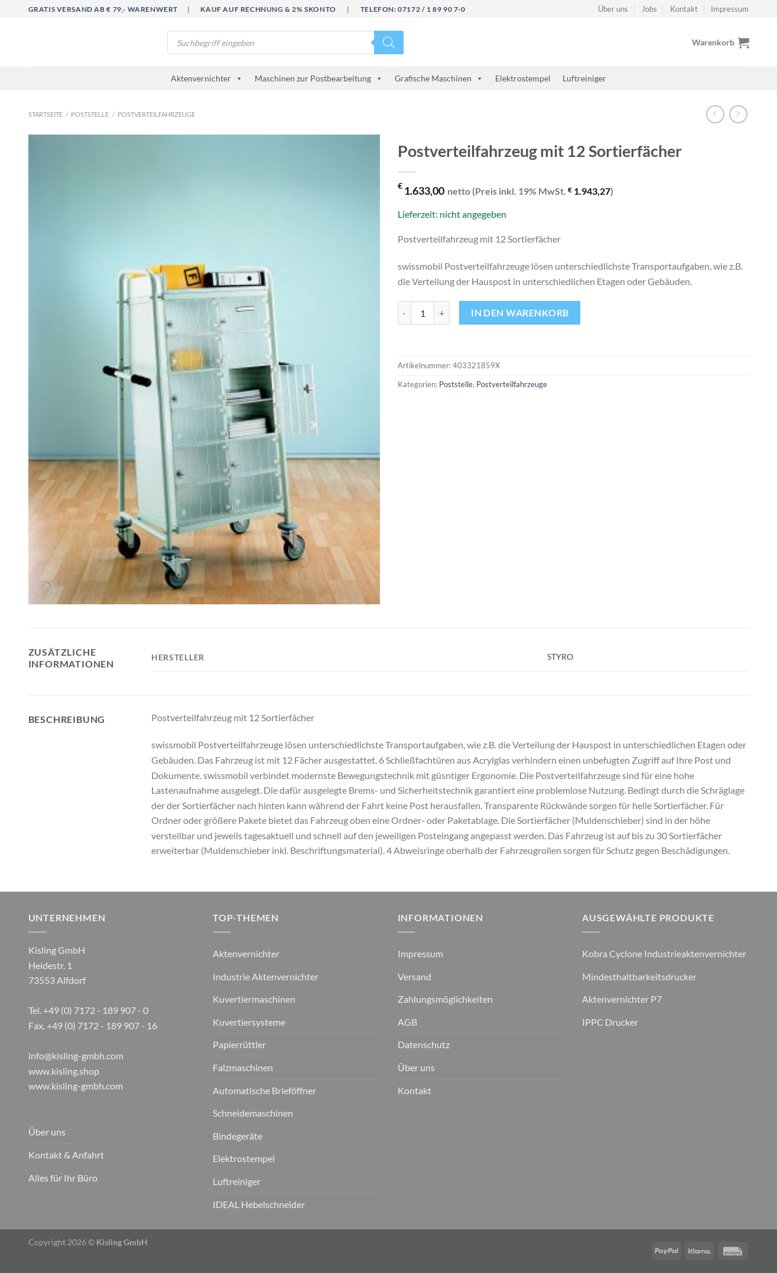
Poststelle (90, 114)
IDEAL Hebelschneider (259, 1204)
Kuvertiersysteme (249, 1021)
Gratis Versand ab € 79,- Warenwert (103, 9)
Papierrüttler (239, 1044)
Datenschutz (424, 1044)
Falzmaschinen (243, 1067)
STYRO (560, 657)
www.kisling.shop (63, 1070)
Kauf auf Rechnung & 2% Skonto (268, 9)
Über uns (613, 9)
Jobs (649, 9)
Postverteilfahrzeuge (156, 114)
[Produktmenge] (422, 313)
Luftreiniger (584, 78)
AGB (407, 1021)
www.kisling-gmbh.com (75, 1085)
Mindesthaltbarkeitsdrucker (639, 976)
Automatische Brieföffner (264, 1090)
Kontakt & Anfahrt (66, 1154)
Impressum (730, 9)
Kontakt (684, 9)
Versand (414, 976)
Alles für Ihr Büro (62, 1177)
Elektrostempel (523, 78)
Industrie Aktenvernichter (265, 976)
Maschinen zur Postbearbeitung (319, 78)
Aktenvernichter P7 (622, 998)
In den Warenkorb (519, 312)
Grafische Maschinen (439, 78)
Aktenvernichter (207, 78)
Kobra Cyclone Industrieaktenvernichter (664, 953)
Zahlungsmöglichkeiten (445, 998)
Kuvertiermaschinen (254, 998)
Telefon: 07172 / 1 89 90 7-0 (413, 9)
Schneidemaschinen (253, 1112)
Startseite (45, 114)
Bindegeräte (237, 1135)
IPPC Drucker (610, 1021)
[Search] (389, 42)
